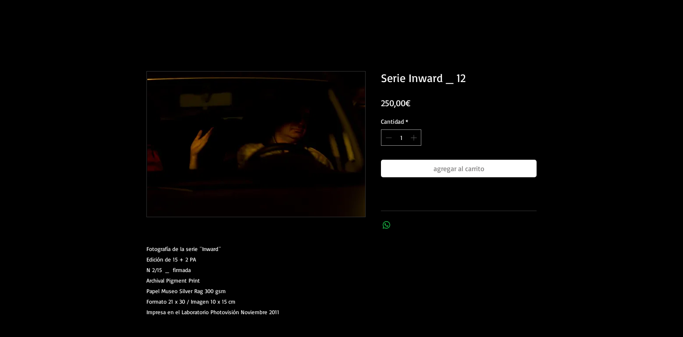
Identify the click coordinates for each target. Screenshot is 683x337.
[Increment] (414, 137)
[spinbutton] (401, 137)
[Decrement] (387, 137)
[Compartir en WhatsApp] (386, 225)
